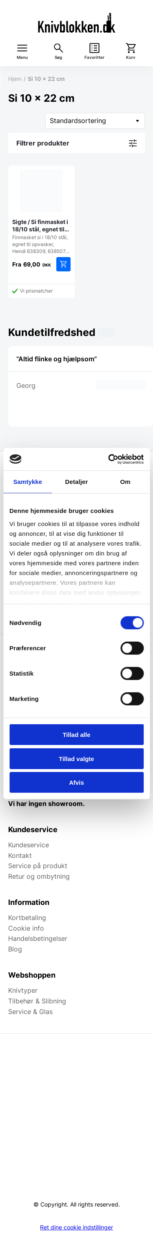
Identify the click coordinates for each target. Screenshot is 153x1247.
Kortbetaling (27, 917)
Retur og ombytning (39, 876)
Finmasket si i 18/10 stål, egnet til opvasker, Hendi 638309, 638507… (41, 212)
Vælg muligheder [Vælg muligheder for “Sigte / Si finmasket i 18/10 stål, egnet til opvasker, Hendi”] (63, 264)
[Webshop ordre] (95, 121)
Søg (58, 57)
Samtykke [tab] (27, 481)
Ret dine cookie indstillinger (76, 1227)
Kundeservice (28, 845)
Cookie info (26, 928)
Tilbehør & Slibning (37, 1001)
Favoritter (94, 57)
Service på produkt (37, 866)
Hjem (15, 78)
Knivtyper (23, 990)
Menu (22, 57)
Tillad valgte (76, 758)
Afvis (76, 782)
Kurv (130, 57)
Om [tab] (125, 481)
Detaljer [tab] (76, 481)
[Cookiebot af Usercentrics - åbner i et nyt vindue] (109, 459)
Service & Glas (30, 1011)
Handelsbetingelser (37, 938)
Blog (15, 949)
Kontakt (20, 855)
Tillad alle (76, 734)
